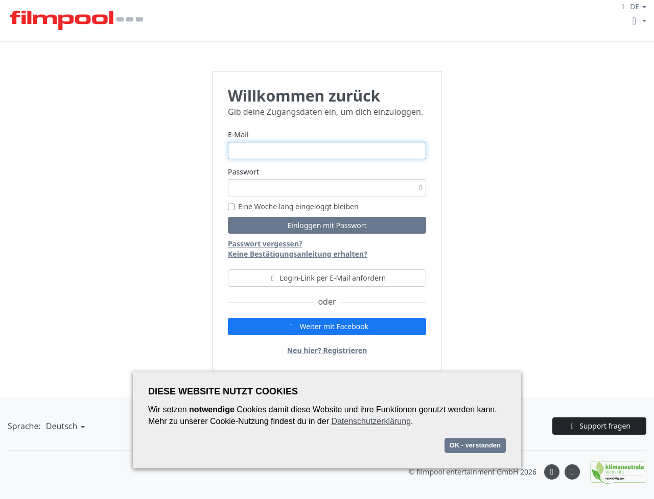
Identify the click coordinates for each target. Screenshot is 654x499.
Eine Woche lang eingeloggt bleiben (293, 206)
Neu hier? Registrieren (327, 350)
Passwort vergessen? (265, 243)
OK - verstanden (475, 445)
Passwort (243, 172)
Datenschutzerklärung (371, 421)
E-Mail (238, 134)
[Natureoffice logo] (613, 472)
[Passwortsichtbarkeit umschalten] (420, 187)
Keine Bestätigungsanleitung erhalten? (297, 254)
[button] (632, 6)
